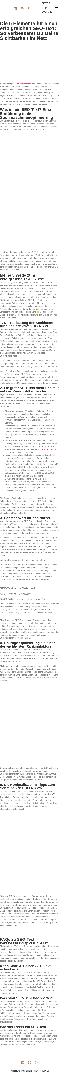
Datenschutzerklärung (31, 1071)
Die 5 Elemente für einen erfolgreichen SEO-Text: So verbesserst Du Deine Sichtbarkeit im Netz (29, 31)
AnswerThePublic (49, 449)
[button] (56, 9)
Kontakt (45, 1071)
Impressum (15, 1071)
